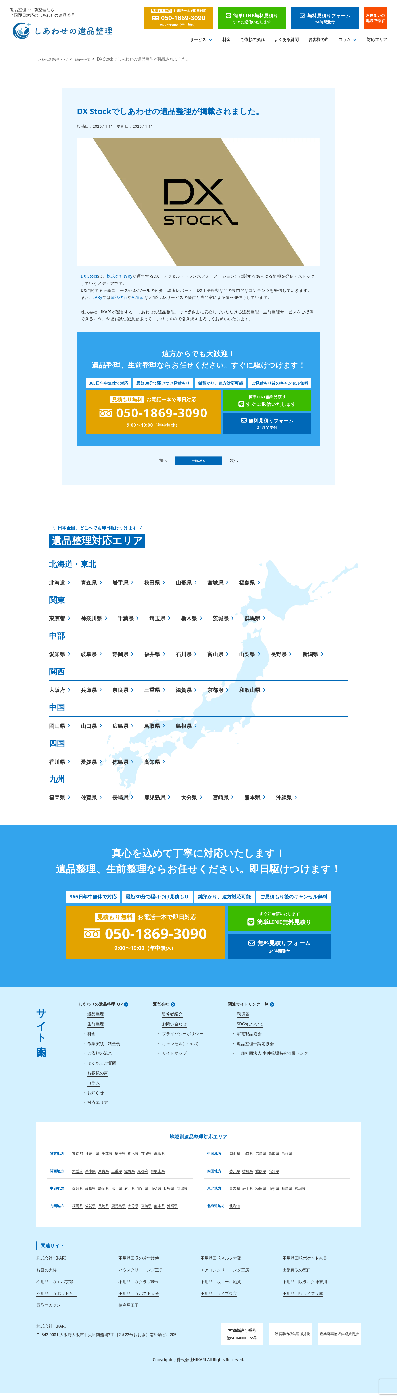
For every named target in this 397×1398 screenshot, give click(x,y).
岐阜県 (89, 659)
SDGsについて (250, 1029)
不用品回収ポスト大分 (138, 1298)
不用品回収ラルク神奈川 (305, 1286)
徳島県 (120, 766)
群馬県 (252, 623)
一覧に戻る (198, 463)
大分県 (189, 802)
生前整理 (95, 1029)
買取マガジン (48, 1310)
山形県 (184, 587)
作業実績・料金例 (103, 1048)
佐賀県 (89, 802)
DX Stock (89, 276)
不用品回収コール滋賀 (221, 1286)
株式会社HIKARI (51, 1263)
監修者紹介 (172, 1019)
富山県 (215, 659)
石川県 (184, 659)
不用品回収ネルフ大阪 (221, 1263)
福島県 (247, 587)
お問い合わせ (174, 1029)
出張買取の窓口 (297, 1275)
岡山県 (57, 730)
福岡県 (57, 802)
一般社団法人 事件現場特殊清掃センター (274, 1058)
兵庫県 (89, 694)
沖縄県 (284, 802)
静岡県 (120, 659)
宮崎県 (221, 802)
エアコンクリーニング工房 (225, 1275)
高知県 (152, 766)
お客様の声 (318, 39)
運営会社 (161, 1009)
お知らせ (95, 1098)
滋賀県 (184, 694)
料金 (226, 39)
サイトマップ (174, 1058)
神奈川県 (91, 623)
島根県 (184, 730)
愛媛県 (89, 766)
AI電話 (138, 297)
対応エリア (377, 39)
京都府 (215, 694)
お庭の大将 (46, 1275)
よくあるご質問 (101, 1068)
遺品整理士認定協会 (255, 1048)
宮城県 (215, 587)
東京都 (57, 623)
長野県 (279, 659)
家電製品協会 (249, 1039)
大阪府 (57, 694)
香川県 (57, 766)
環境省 (243, 1019)
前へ (151, 463)
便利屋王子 (128, 1310)
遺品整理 (95, 1019)
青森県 (89, 587)
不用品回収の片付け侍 (138, 1263)
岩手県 (120, 587)
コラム (345, 39)
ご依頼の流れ (252, 39)
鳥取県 (152, 730)
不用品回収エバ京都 (54, 1286)
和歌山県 (249, 694)
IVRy (97, 297)
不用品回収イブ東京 (219, 1298)
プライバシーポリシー (182, 1039)
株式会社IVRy (119, 276)
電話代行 (119, 297)
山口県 (89, 730)
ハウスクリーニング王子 (140, 1275)
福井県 (152, 659)
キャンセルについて (180, 1048)
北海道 (57, 587)
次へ (246, 463)
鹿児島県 (154, 802)
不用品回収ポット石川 (56, 1298)
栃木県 (189, 623)
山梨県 (247, 659)
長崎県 (120, 802)
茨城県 (221, 623)
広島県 (120, 730)
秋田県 (152, 587)
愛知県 (57, 659)
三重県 (152, 694)
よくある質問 (286, 39)
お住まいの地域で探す (375, 18)
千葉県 (126, 623)
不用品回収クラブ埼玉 (138, 1286)
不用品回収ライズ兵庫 (303, 1298)
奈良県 (120, 694)
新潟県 (310, 659)
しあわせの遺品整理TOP (100, 1009)
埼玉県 (157, 623)
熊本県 (252, 802)
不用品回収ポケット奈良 (305, 1263)
